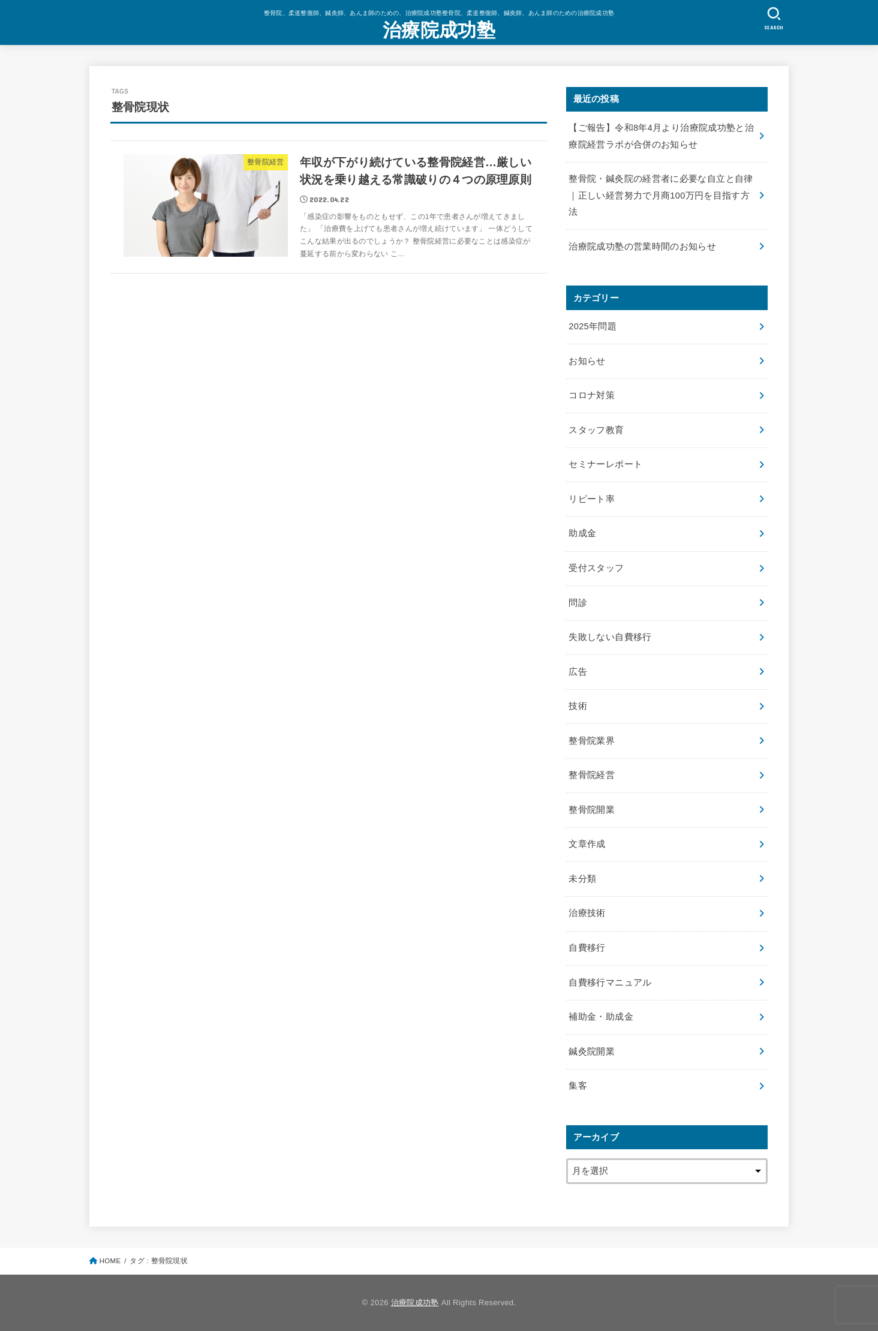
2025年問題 (593, 326)
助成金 (582, 533)
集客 (578, 1085)
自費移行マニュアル (610, 982)
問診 (578, 603)
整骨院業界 (592, 741)
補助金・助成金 (601, 1016)
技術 (578, 706)
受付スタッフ (596, 568)
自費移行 (587, 948)
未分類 (582, 879)
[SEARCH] (773, 18)
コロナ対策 (592, 395)
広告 (578, 672)
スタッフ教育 (596, 430)
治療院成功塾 (439, 30)
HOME (110, 1260)
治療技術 (587, 913)
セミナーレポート (605, 464)
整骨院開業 (592, 810)
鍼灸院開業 (592, 1051)
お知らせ (587, 361)
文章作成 (587, 844)
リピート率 (592, 499)
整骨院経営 (592, 775)
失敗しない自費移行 (610, 637)
